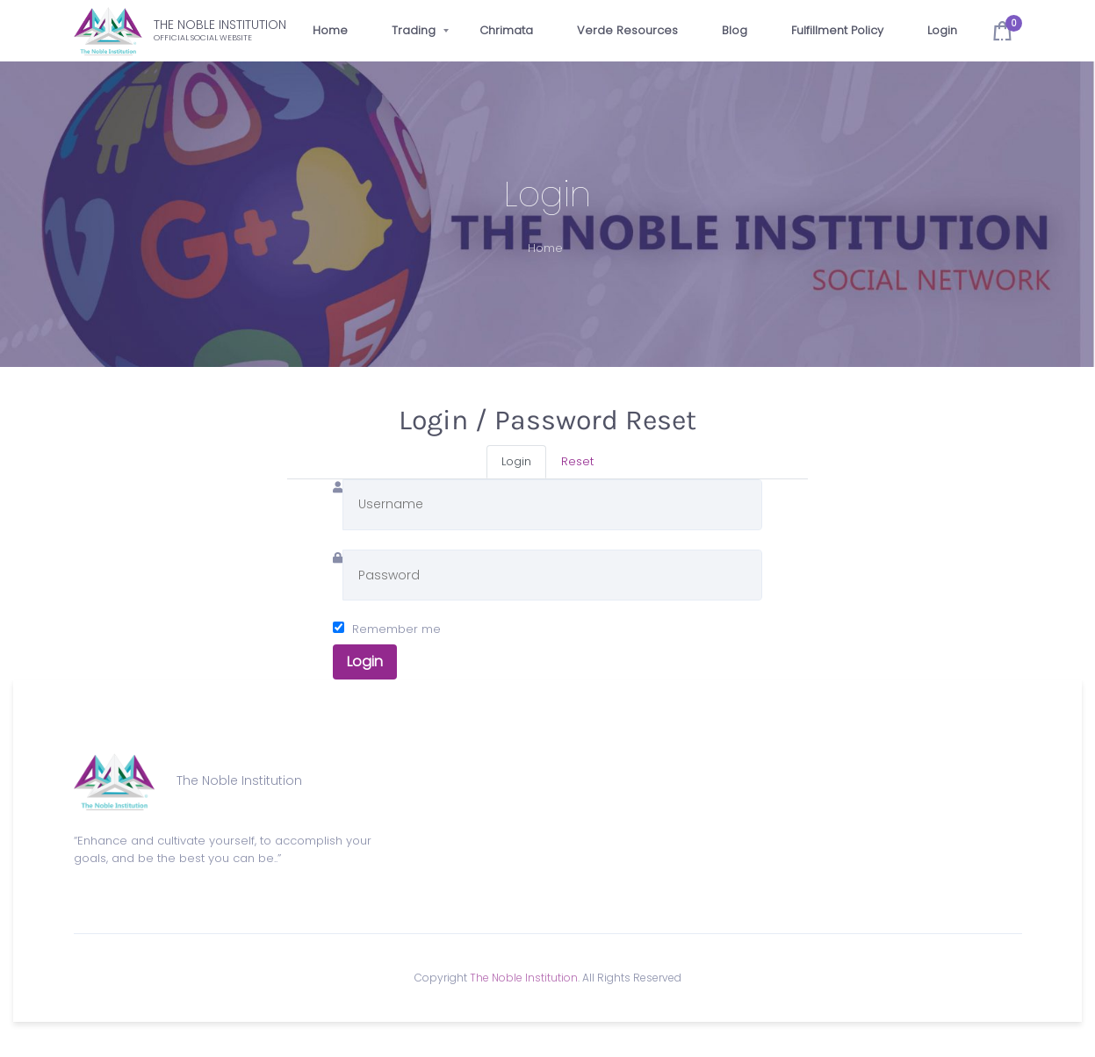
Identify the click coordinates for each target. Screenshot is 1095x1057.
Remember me (396, 629)
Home (330, 30)
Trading (414, 30)
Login (942, 30)
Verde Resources (627, 30)
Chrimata (506, 30)
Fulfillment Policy (837, 30)
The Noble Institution (524, 977)
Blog (734, 30)
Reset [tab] (577, 461)
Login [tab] (516, 461)
